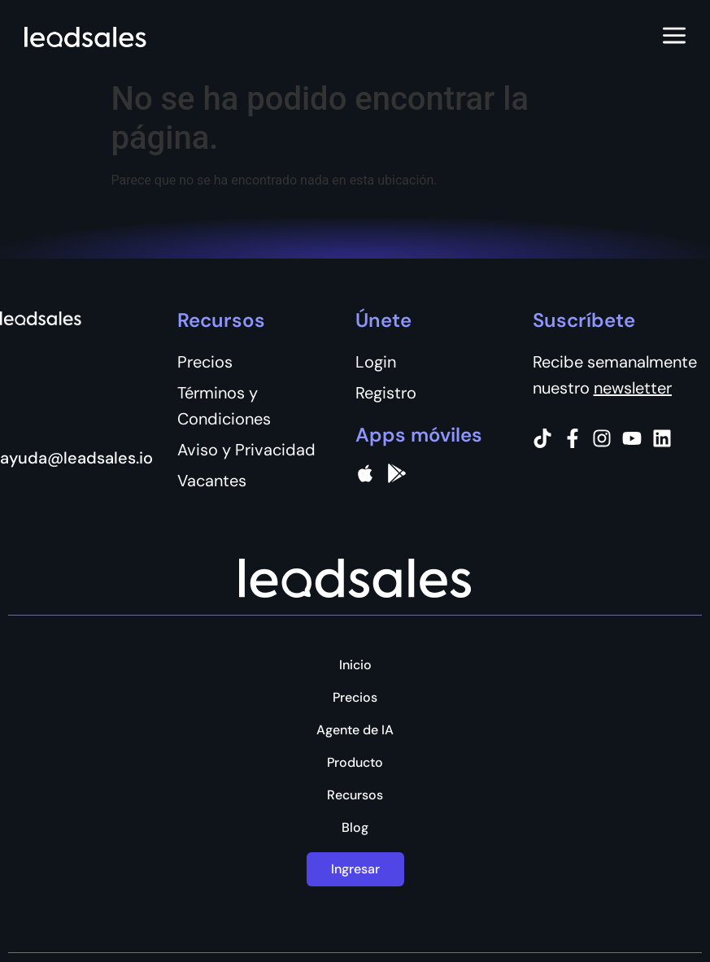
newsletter (633, 387)
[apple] (365, 473)
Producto (355, 763)
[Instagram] (602, 438)
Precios (355, 698)
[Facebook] (572, 438)
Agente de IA (355, 730)
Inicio (355, 665)
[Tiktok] (542, 438)
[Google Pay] (397, 473)
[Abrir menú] (674, 36)
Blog (355, 828)
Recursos (355, 795)
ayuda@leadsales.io (76, 457)
